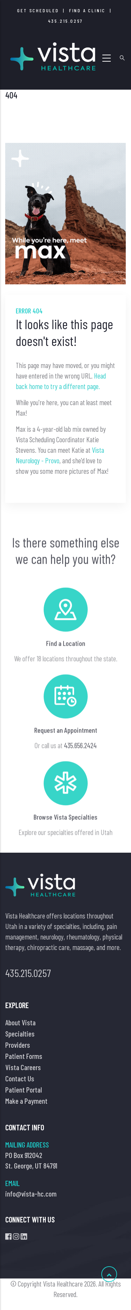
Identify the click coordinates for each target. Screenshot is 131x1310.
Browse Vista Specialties (65, 848)
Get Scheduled (38, 10)
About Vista (20, 1022)
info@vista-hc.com (31, 1193)
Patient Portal (23, 1089)
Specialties (20, 1033)
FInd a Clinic (87, 10)
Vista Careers (23, 1067)
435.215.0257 (65, 21)
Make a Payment (26, 1100)
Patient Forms (23, 1056)
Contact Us (19, 1078)
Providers (17, 1044)
